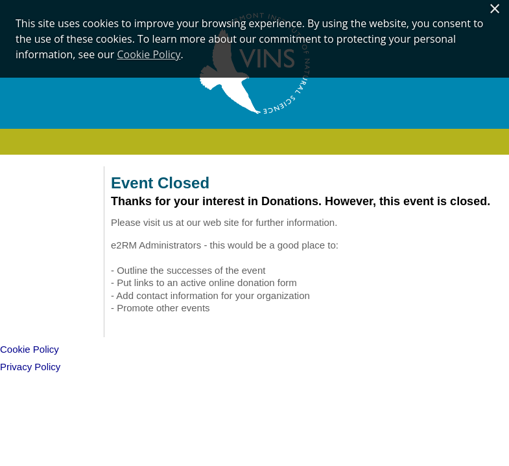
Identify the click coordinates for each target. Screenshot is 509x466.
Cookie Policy (148, 54)
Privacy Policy (30, 366)
